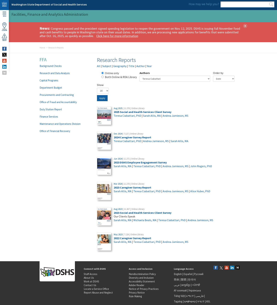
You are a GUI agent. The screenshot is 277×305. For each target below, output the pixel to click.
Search (271, 4)
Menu (4, 14)
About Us (89, 277)
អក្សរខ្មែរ (186, 285)
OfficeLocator (4, 26)
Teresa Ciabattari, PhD (127, 115)
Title (131, 66)
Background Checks (51, 66)
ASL (208, 301)
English (178, 274)
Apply (102, 98)
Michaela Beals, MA (144, 220)
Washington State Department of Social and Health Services (49, 4)
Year (149, 66)
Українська (194, 290)
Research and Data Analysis (55, 73)
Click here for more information (117, 36)
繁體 (184, 279)
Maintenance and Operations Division (60, 123)
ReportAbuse (4, 37)
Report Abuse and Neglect (98, 292)
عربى (177, 285)
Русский (198, 274)
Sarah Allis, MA (152, 115)
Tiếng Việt (179, 296)
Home (42, 47)
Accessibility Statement (142, 281)
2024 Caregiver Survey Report (132, 137)
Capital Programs (49, 80)
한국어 (192, 279)
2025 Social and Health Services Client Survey (142, 112)
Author (140, 66)
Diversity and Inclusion (141, 277)
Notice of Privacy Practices (144, 289)
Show (100, 85)
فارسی (199, 296)
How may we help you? (204, 4)
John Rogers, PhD (201, 166)
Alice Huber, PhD (200, 191)
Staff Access (90, 274)
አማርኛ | (190, 296)
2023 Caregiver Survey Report (132, 187)
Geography (119, 66)
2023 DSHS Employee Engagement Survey (140, 162)
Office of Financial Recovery (55, 131)
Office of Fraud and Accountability (58, 102)
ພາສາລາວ (190, 301)
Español (188, 274)
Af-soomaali (180, 290)
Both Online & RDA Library (119, 77)
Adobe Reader (136, 285)
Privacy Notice (137, 292)
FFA (43, 59)
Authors (145, 73)
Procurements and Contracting (57, 95)
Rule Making (135, 296)
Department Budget (51, 87)
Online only (110, 73)
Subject (106, 66)
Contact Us (90, 285)
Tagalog (178, 301)
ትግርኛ (200, 301)
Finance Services (49, 116)
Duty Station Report (51, 109)
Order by (218, 73)
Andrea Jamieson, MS (175, 115)
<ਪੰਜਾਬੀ (196, 285)
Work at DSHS (91, 281)
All (98, 66)
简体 (176, 279)
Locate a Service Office (96, 289)
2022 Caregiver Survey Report (132, 238)
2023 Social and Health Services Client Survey (142, 212)
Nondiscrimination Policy (142, 274)
